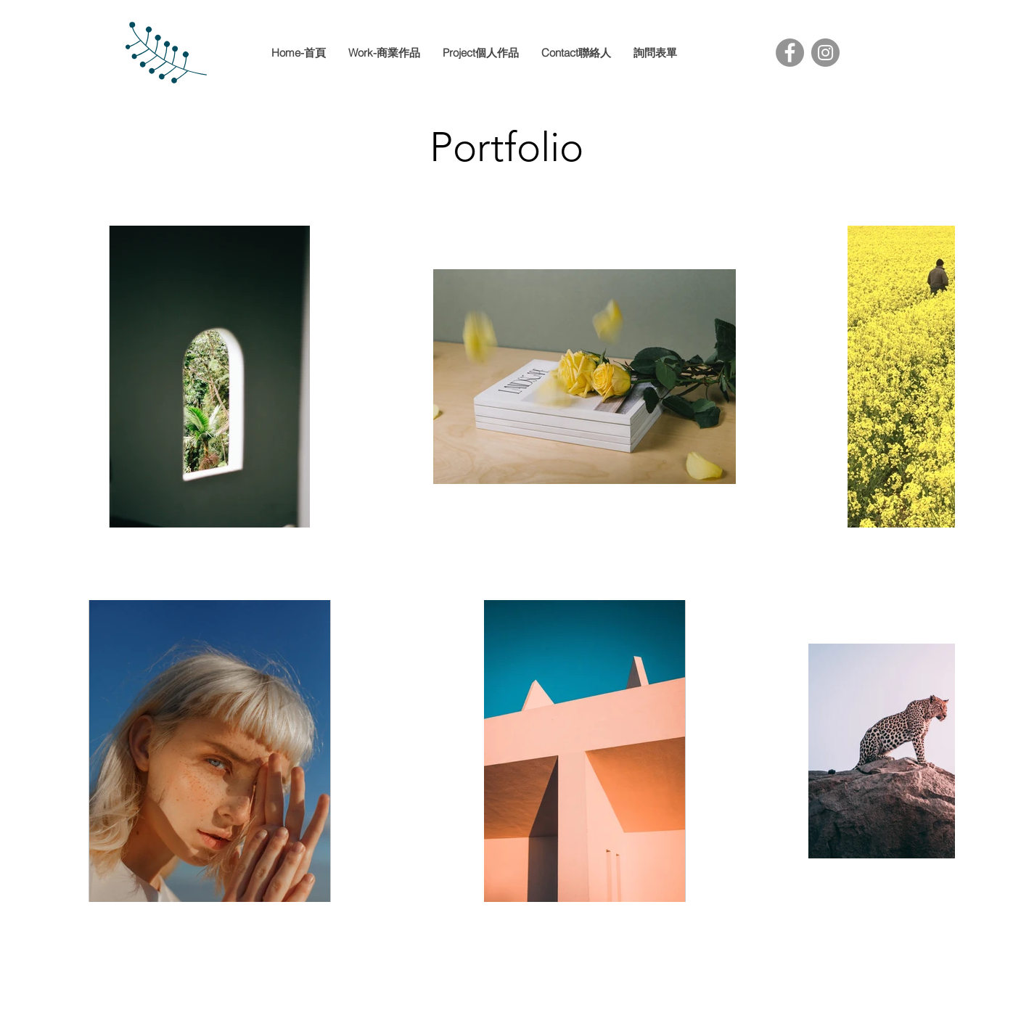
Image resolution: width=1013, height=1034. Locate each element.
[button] (480, 53)
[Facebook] (790, 52)
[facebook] (506, 1025)
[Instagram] (825, 52)
